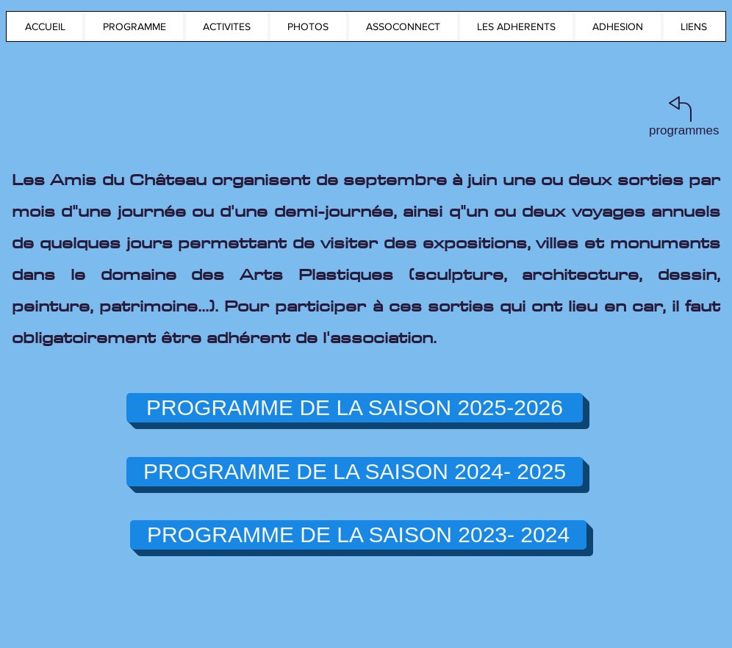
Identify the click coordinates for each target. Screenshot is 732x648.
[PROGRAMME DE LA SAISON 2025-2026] (354, 407)
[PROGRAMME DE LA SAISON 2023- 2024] (358, 535)
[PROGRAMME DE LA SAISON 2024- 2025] (354, 471)
